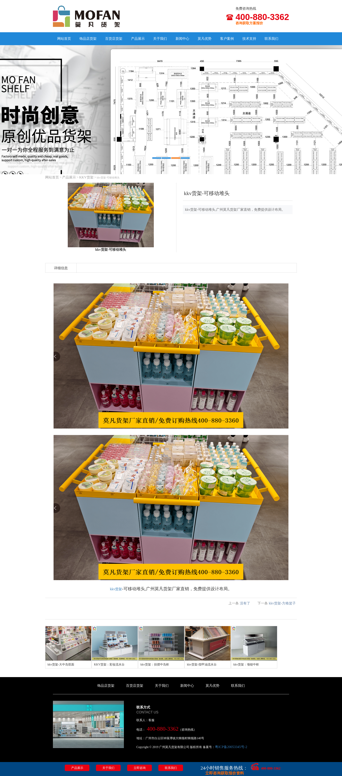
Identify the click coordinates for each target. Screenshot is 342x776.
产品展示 (138, 38)
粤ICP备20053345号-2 (231, 747)
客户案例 (227, 38)
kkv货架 (116, 589)
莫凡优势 (204, 38)
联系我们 (271, 38)
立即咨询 (140, 768)
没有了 (245, 603)
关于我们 (160, 38)
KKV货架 (86, 177)
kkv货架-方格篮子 (282, 603)
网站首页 (64, 38)
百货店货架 (113, 38)
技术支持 (249, 38)
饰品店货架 (88, 38)
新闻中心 (182, 38)
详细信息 (61, 268)
